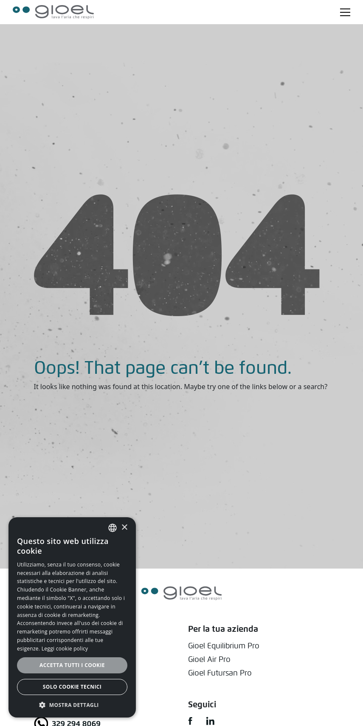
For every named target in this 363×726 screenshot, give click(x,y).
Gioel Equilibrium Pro (223, 645)
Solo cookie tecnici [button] (72, 686)
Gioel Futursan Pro (220, 672)
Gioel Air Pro (209, 659)
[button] (72, 705)
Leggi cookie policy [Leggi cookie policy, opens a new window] (65, 648)
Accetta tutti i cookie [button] (72, 665)
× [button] (124, 527)
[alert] (72, 617)
